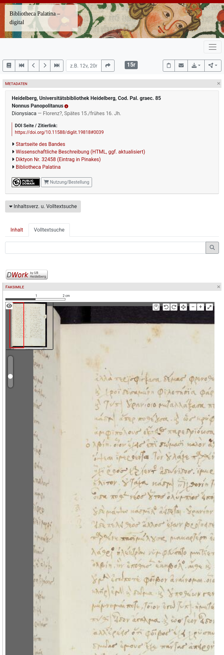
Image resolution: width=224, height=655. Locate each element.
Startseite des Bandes (40, 144)
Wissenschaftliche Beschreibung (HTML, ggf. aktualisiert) (80, 152)
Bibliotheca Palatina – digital (35, 17)
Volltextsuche (49, 230)
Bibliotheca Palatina (38, 167)
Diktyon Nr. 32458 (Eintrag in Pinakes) (58, 159)
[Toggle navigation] (212, 47)
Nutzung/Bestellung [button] (66, 182)
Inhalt (16, 230)
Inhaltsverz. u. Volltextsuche (43, 206)
